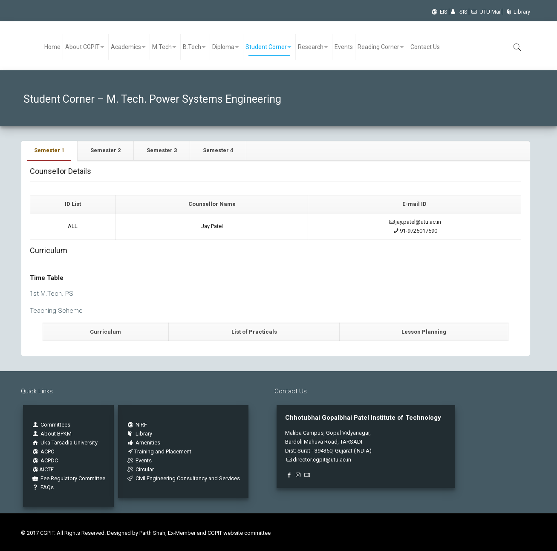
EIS (438, 12)
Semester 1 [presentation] (49, 150)
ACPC (43, 451)
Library (516, 12)
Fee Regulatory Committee (68, 478)
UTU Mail (486, 12)
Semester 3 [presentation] (162, 150)
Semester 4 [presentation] (218, 150)
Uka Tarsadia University (65, 442)
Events (139, 460)
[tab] (49, 150)
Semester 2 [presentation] (105, 150)
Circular (140, 469)
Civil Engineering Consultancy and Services (183, 478)
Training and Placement (159, 451)
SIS (459, 12)
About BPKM (56, 433)
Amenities (143, 442)
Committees (55, 424)
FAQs (43, 487)
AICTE (43, 469)
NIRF (141, 424)
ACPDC (45, 460)
